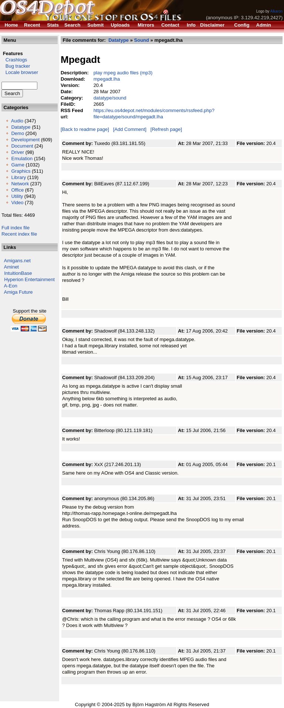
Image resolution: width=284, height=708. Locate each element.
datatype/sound (110, 98)
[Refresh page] (166, 129)
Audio (17, 121)
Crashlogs (14, 60)
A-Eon (10, 286)
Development (25, 139)
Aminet (11, 267)
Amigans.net (17, 260)
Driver (17, 152)
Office (17, 190)
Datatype (20, 127)
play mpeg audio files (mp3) (123, 72)
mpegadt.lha (107, 79)
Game (17, 165)
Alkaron (276, 11)
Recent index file (19, 234)
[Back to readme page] (85, 129)
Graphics (20, 171)
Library (18, 177)
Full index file (15, 227)
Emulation (22, 158)
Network (20, 183)
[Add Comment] (129, 129)
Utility (17, 196)
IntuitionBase (18, 273)
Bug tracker (15, 66)
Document (22, 146)
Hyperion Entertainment (29, 279)
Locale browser (19, 72)
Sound (141, 40)
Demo (17, 133)
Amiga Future (18, 292)
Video (17, 202)
